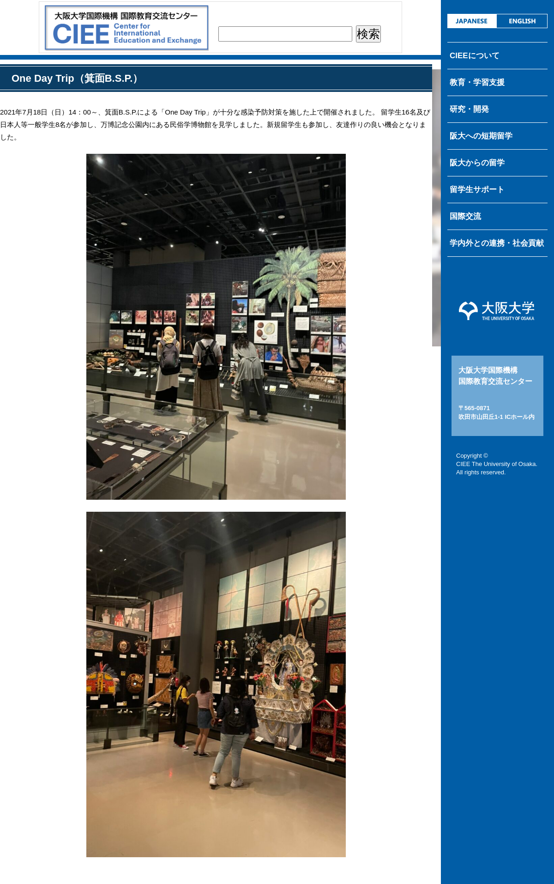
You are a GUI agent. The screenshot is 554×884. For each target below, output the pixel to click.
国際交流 (465, 216)
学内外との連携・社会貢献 (497, 243)
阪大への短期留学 (481, 136)
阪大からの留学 (477, 162)
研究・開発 (469, 109)
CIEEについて (475, 55)
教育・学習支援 (477, 82)
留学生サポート (477, 189)
